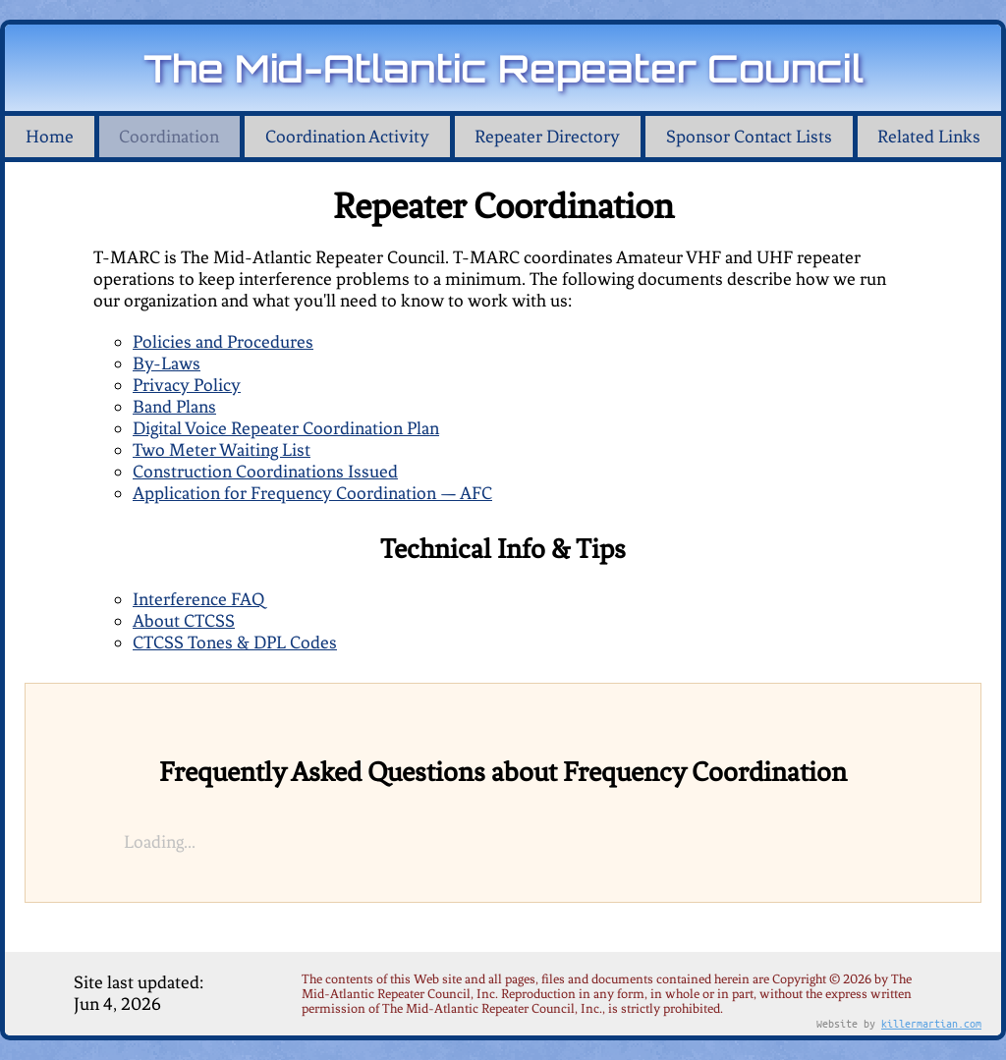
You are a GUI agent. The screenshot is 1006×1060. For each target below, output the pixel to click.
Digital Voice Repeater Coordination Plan (286, 428)
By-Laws (166, 363)
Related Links (928, 136)
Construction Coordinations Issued (265, 471)
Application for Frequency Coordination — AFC (312, 493)
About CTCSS (184, 621)
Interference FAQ (198, 599)
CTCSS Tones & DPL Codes (235, 642)
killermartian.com (931, 1023)
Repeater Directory (547, 136)
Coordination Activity (347, 136)
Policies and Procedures (223, 342)
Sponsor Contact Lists (749, 136)
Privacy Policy (187, 385)
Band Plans (174, 407)
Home (50, 136)
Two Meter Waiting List (221, 450)
